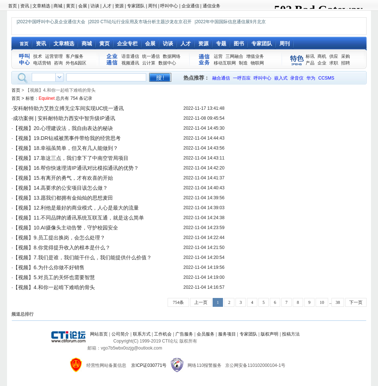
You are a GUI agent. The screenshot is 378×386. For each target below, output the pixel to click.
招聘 (345, 63)
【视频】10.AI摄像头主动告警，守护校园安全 (65, 228)
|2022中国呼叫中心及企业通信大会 (51, 21)
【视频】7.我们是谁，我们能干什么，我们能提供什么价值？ (82, 257)
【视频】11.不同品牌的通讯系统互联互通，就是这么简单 (78, 218)
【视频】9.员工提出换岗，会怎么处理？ (59, 238)
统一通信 (151, 56)
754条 (178, 302)
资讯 (24, 5)
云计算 (148, 63)
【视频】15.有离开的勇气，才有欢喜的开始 (63, 178)
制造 (243, 63)
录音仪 (296, 78)
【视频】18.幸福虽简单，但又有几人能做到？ (65, 148)
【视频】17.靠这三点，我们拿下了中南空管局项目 (70, 158)
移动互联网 (225, 63)
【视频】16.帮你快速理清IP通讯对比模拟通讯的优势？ (76, 168)
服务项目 (227, 334)
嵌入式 (281, 78)
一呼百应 (242, 78)
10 (322, 302)
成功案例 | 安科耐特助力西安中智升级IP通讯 (64, 118)
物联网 (257, 63)
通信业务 (211, 5)
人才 (107, 5)
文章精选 (41, 5)
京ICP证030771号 (148, 365)
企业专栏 (127, 43)
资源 (119, 5)
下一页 (355, 302)
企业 (321, 63)
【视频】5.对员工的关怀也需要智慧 (54, 277)
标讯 (310, 56)
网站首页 (99, 334)
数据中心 (167, 63)
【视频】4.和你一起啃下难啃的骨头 (54, 287)
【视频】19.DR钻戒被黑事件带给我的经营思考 (67, 138)
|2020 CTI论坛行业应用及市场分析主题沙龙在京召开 (140, 21)
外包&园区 (76, 63)
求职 (333, 63)
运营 (218, 56)
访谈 (94, 5)
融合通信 (221, 78)
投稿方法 (291, 334)
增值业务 (255, 56)
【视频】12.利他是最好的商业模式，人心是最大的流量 (76, 208)
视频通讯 (130, 63)
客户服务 (74, 56)
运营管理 (54, 56)
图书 (239, 43)
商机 (321, 56)
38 (338, 302)
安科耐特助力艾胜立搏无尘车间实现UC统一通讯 (68, 108)
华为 (310, 78)
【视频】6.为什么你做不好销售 (49, 267)
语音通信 (130, 56)
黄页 (70, 5)
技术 (37, 56)
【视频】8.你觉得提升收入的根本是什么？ (61, 247)
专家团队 (136, 5)
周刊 (152, 5)
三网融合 (234, 56)
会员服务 (205, 334)
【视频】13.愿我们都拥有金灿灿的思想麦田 (63, 198)
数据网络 (172, 56)
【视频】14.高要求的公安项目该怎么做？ (60, 188)
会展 (82, 5)
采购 (345, 56)
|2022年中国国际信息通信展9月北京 (230, 21)
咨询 (58, 63)
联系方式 (142, 334)
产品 (310, 63)
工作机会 (163, 334)
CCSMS (326, 78)
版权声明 (269, 334)
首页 (12, 5)
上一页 (200, 302)
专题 (221, 43)
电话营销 (42, 63)
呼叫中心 (169, 5)
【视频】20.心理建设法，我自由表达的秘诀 (63, 128)
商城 (58, 5)
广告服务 (184, 334)
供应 (333, 56)
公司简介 (120, 334)
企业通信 (190, 5)
